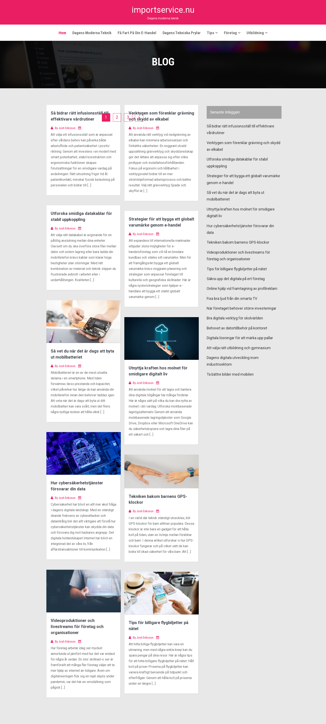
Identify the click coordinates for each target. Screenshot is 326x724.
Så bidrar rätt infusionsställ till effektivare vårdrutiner (240, 129)
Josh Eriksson (67, 127)
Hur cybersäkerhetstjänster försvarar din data (240, 228)
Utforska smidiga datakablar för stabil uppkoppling (237, 162)
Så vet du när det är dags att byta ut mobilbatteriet (235, 195)
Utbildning (255, 32)
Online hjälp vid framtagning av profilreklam (242, 288)
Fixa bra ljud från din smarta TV (232, 298)
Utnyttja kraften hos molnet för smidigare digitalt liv (241, 212)
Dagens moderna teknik (91, 32)
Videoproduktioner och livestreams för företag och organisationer (77, 626)
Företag (230, 32)
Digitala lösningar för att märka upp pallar (240, 337)
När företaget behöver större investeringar (241, 308)
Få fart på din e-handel (137, 32)
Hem (62, 32)
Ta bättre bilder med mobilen (230, 374)
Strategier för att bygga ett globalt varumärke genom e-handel (243, 178)
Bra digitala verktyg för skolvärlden (235, 318)
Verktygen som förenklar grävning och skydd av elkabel (243, 145)
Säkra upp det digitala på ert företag (236, 278)
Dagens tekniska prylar (182, 32)
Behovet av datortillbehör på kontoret (237, 328)
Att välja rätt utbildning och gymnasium (239, 347)
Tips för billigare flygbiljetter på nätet (237, 269)
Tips (210, 32)
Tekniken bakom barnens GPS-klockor (238, 242)
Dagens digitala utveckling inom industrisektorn (233, 360)
